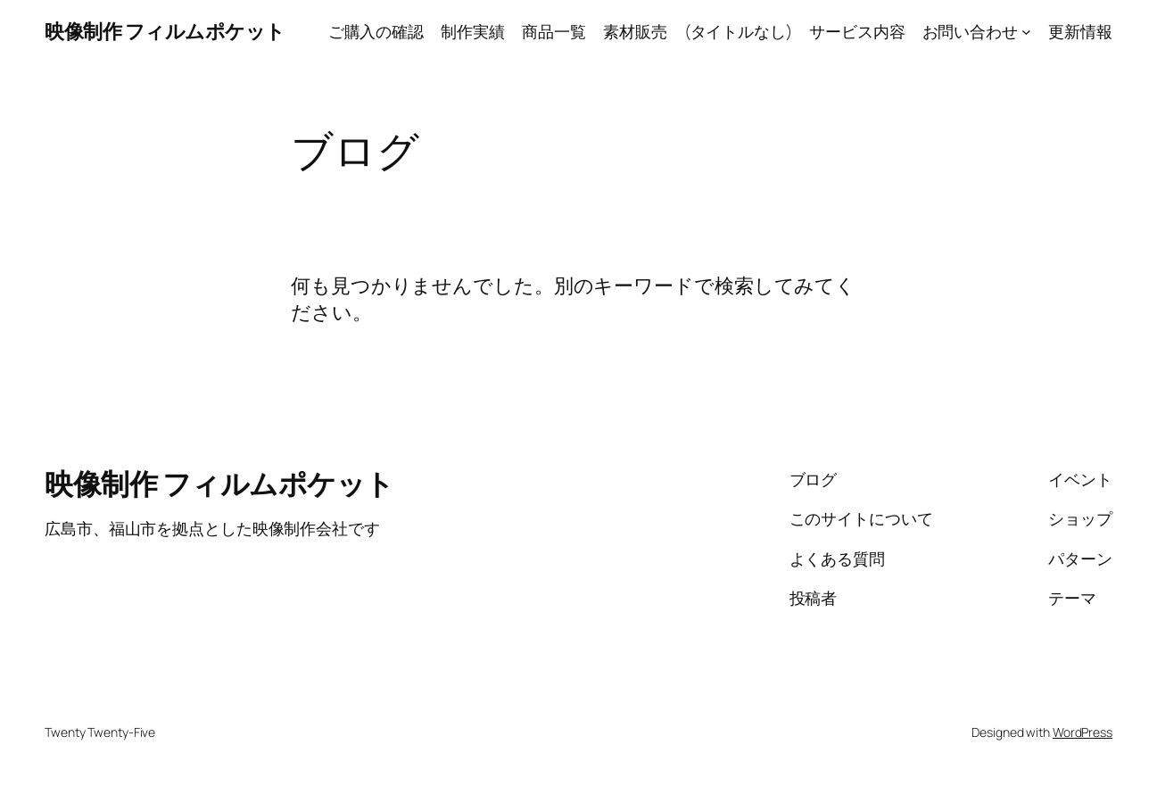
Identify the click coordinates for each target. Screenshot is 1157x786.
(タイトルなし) (738, 31)
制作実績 (473, 31)
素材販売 (635, 31)
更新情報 (1080, 31)
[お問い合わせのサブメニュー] (1026, 32)
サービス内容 (857, 31)
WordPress (1082, 732)
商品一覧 (554, 31)
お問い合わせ (970, 31)
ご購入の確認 (376, 31)
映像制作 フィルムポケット (165, 31)
